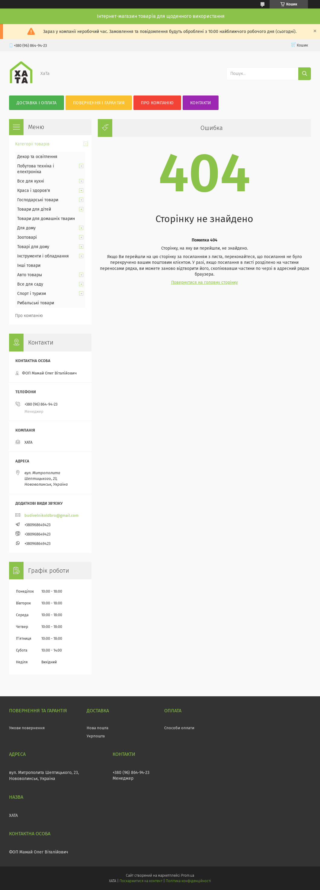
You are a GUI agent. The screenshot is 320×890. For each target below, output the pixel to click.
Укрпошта (96, 736)
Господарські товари (37, 199)
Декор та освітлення (37, 156)
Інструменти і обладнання (43, 256)
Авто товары (29, 274)
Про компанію (157, 102)
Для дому (26, 228)
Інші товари (28, 265)
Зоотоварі (27, 237)
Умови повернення (27, 728)
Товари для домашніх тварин (46, 218)
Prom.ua (187, 875)
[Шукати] (304, 73)
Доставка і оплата (36, 102)
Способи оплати (179, 728)
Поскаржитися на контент (141, 881)
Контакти (200, 102)
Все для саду (30, 284)
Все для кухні (30, 181)
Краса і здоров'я (33, 190)
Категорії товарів (32, 144)
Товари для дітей (34, 209)
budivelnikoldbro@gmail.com (51, 515)
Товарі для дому (33, 246)
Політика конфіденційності (188, 881)
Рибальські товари (35, 303)
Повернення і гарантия (98, 102)
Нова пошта (97, 728)
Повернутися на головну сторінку (204, 282)
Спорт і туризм (31, 293)
